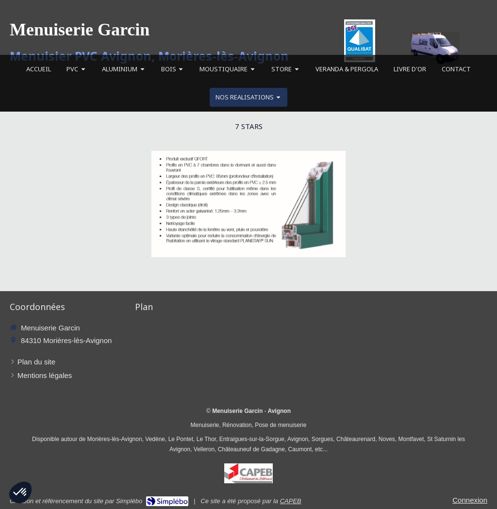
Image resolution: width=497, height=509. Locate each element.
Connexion (469, 500)
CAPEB (290, 501)
